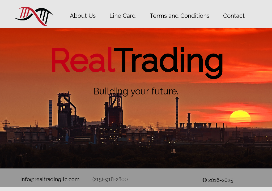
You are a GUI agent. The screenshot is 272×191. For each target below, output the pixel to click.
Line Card (122, 15)
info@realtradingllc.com (49, 179)
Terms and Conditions (179, 15)
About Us (83, 15)
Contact (234, 15)
